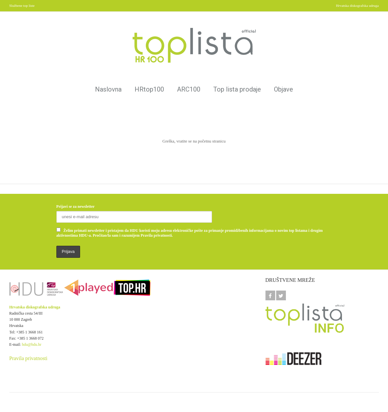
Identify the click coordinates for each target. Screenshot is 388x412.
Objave (283, 89)
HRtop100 (149, 89)
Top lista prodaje (237, 89)
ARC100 (188, 89)
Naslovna (108, 89)
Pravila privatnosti (28, 358)
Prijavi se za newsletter (75, 206)
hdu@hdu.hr (31, 344)
